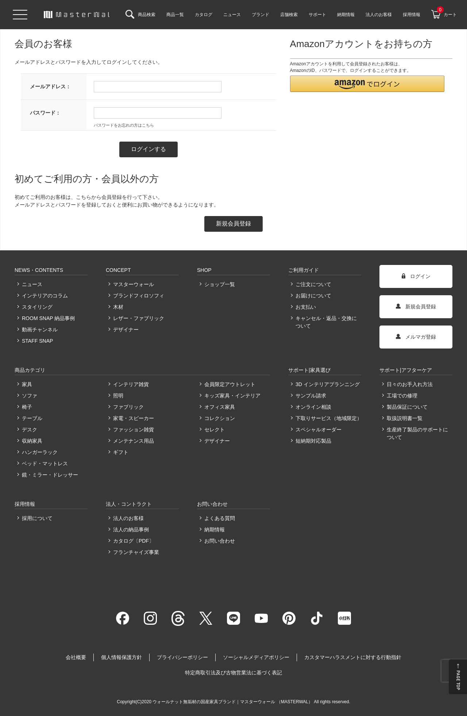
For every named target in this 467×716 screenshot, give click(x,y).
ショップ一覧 (219, 284)
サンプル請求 (311, 396)
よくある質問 (219, 518)
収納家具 (32, 441)
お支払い (306, 307)
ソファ (29, 396)
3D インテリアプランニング (328, 384)
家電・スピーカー (133, 418)
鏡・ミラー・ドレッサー (50, 475)
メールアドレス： (50, 86)
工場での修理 (402, 396)
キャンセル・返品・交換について (326, 322)
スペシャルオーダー (318, 429)
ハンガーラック (40, 452)
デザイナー (126, 329)
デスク (29, 429)
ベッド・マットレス (45, 463)
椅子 (27, 407)
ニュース (32, 284)
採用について (37, 518)
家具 (27, 384)
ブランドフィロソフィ (138, 296)
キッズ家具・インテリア (232, 396)
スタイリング (37, 307)
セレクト (214, 429)
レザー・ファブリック (138, 318)
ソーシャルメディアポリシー (256, 657)
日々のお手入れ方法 (410, 384)
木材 (118, 307)
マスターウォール (133, 284)
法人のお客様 (128, 518)
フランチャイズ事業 (136, 552)
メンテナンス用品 (133, 441)
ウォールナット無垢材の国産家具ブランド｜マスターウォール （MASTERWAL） (233, 701)
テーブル (32, 418)
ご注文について (313, 284)
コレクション (219, 418)
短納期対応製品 (313, 441)
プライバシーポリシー (182, 657)
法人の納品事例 (131, 529)
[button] (367, 84)
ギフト (120, 452)
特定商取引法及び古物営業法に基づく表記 (233, 672)
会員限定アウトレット (229, 384)
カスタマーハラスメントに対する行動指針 (352, 657)
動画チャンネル (40, 329)
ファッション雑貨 (133, 429)
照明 (118, 396)
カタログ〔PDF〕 (133, 541)
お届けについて (313, 296)
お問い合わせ (219, 541)
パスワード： (45, 113)
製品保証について (407, 407)
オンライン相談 (313, 407)
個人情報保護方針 (121, 657)
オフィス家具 (219, 407)
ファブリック (128, 407)
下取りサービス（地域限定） (328, 418)
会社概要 (76, 657)
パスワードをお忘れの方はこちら (124, 125)
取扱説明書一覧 (404, 418)
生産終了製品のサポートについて (417, 433)
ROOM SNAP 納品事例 (48, 318)
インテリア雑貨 (131, 384)
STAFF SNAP (37, 341)
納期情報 (214, 529)
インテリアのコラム (45, 296)
